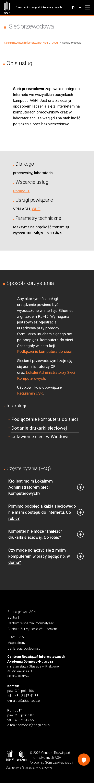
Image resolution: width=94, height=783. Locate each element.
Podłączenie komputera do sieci (44, 351)
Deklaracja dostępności (24, 648)
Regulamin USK (30, 393)
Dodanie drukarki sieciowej (39, 428)
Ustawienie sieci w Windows (40, 436)
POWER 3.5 (16, 637)
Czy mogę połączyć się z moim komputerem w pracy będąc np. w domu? (39, 556)
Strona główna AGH (22, 612)
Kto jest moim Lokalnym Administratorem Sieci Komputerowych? (30, 487)
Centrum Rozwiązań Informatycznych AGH (26, 42)
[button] (87, 8)
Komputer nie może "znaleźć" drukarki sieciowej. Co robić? (35, 534)
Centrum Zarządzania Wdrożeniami (33, 629)
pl (75, 7)
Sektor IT (14, 617)
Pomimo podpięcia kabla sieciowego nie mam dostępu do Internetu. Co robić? (42, 512)
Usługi (55, 42)
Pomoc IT (21, 191)
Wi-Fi (36, 209)
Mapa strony (16, 643)
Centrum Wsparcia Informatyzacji (31, 623)
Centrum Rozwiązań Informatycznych (39, 7)
